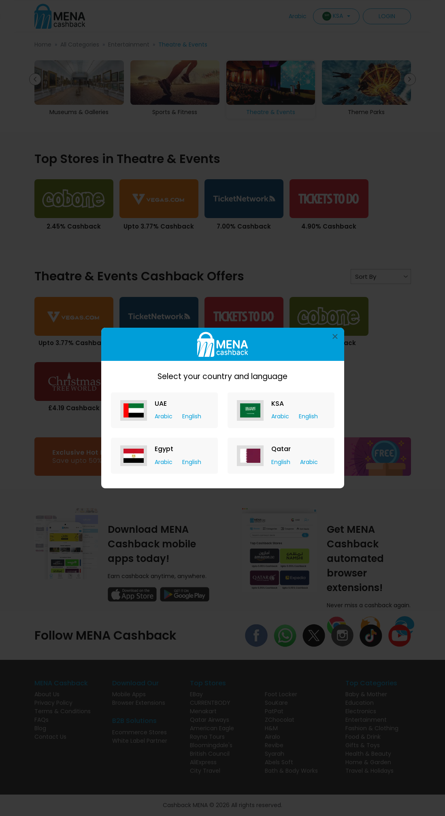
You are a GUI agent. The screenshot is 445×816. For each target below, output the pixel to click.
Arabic (164, 416)
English (191, 416)
